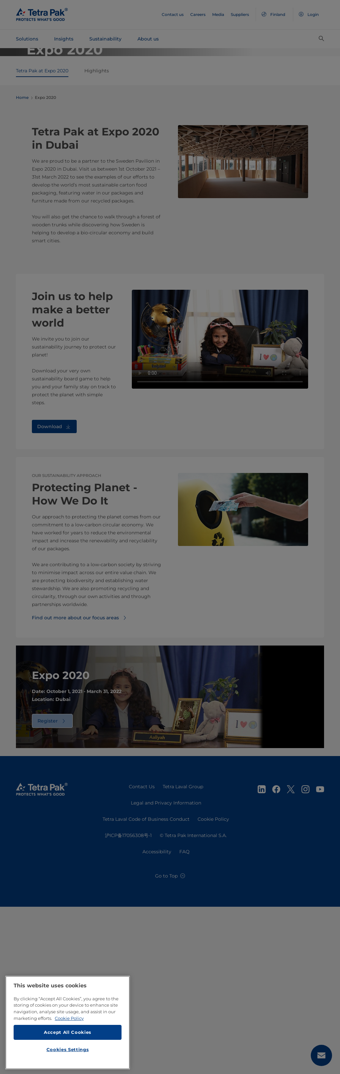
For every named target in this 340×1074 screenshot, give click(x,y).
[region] (67, 1022)
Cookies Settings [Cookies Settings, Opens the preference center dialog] (67, 1049)
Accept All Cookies (67, 1032)
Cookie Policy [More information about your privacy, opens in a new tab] (69, 1018)
